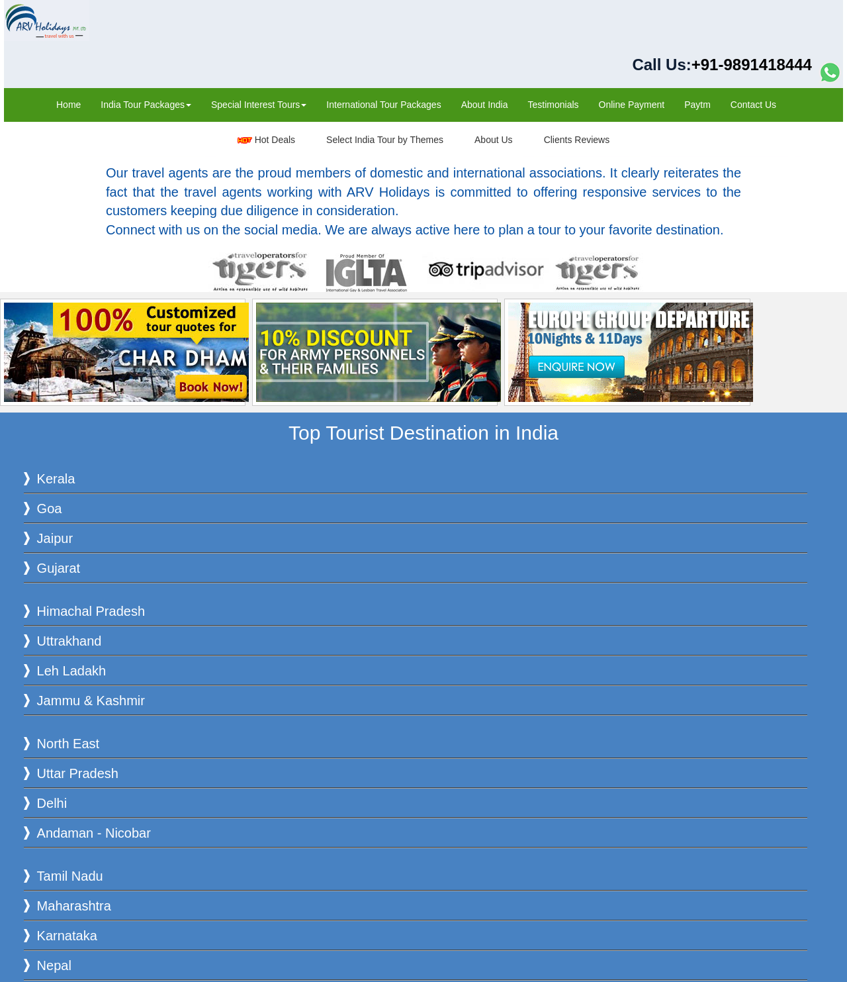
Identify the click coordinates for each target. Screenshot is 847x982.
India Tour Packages (146, 104)
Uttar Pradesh (77, 773)
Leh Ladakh (72, 670)
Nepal (54, 965)
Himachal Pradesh (91, 611)
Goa (49, 508)
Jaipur (55, 538)
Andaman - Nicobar (94, 833)
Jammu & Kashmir (91, 700)
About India (484, 104)
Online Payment (632, 104)
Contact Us (753, 104)
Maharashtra (74, 906)
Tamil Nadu (70, 876)
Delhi (52, 803)
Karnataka (67, 935)
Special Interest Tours (258, 104)
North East (68, 743)
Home (68, 104)
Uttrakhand (69, 641)
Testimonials (553, 104)
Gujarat (59, 568)
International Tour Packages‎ (383, 104)
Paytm (697, 104)
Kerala (56, 478)
